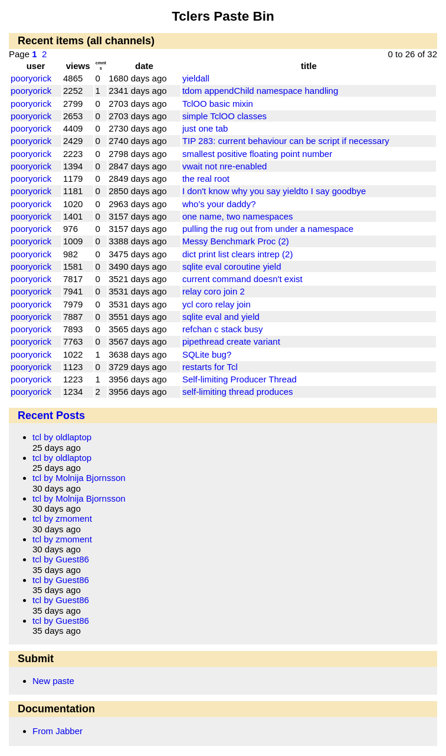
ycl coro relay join (216, 304)
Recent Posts (51, 415)
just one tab (205, 128)
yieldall (195, 78)
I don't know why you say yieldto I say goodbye (274, 191)
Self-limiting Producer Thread (239, 379)
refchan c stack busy (222, 329)
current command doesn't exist (242, 279)
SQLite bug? (206, 354)
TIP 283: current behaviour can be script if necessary (285, 141)
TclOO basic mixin (217, 104)
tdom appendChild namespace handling (260, 91)
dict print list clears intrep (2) (237, 254)
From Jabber (57, 731)
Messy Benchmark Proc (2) (235, 241)
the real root (205, 179)
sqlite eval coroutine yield (231, 266)
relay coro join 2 (213, 291)
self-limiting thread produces (237, 392)
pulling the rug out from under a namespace (267, 229)
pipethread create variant (231, 341)
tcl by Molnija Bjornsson (79, 478)
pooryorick (31, 78)
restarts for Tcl (210, 367)
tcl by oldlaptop (61, 437)
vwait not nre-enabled (224, 166)
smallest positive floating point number (257, 154)
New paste (53, 681)
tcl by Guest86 (60, 559)
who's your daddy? (219, 204)
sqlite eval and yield (221, 317)
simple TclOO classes (224, 116)
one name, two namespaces (237, 216)
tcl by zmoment (62, 518)
